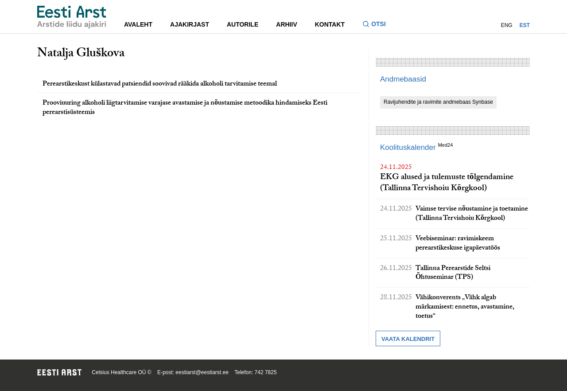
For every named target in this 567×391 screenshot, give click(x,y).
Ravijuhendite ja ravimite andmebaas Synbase (438, 102)
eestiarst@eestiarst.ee (202, 372)
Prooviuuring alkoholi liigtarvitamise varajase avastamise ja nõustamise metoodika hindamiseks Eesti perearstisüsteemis (185, 108)
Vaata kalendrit (408, 339)
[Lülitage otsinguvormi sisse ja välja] (377, 25)
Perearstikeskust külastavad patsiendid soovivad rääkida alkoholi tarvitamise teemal (160, 84)
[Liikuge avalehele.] (71, 17)
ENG (507, 25)
